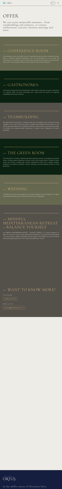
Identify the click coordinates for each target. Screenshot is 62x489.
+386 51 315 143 (10, 299)
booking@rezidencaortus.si (14, 307)
